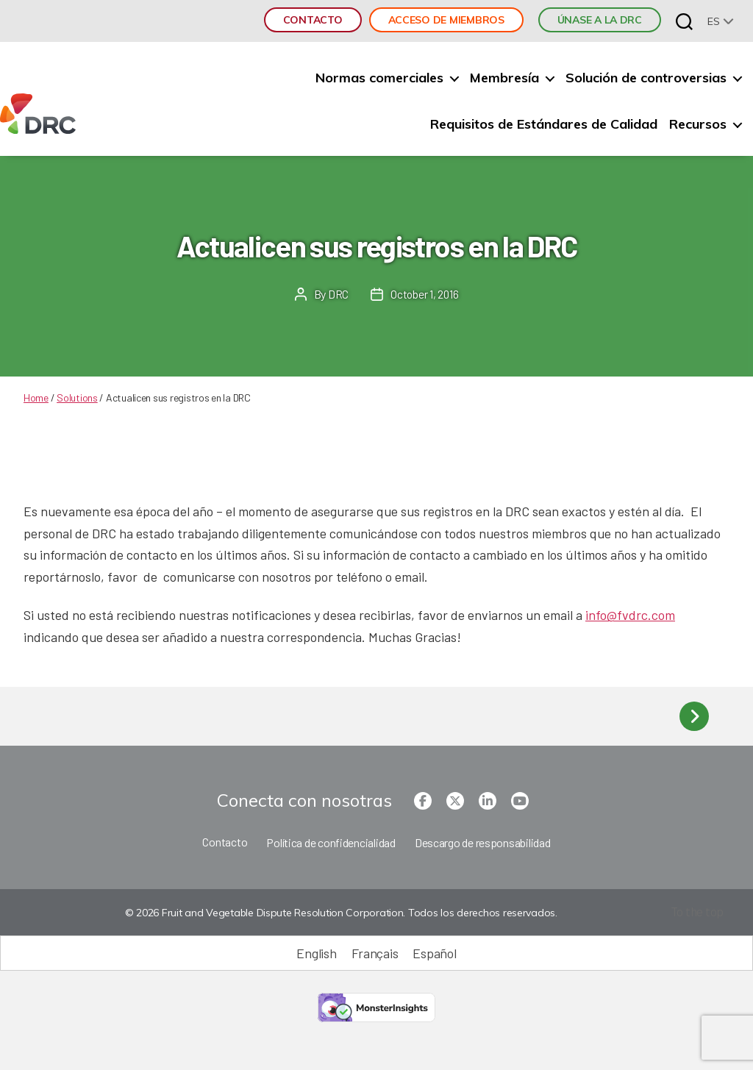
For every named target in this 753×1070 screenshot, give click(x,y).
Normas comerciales (379, 78)
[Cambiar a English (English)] (316, 953)
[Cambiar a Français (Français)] (375, 953)
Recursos (698, 124)
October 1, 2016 (424, 294)
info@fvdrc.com (630, 615)
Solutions (77, 397)
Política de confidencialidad (330, 842)
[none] (720, 21)
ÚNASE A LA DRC (599, 19)
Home (36, 397)
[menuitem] (720, 21)
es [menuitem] (713, 21)
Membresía (504, 78)
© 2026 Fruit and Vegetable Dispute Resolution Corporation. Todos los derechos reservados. (340, 913)
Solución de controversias (646, 78)
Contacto (313, 19)
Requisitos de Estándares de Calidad (543, 124)
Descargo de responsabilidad (483, 842)
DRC (337, 294)
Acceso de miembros (446, 19)
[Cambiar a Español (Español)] (434, 953)
